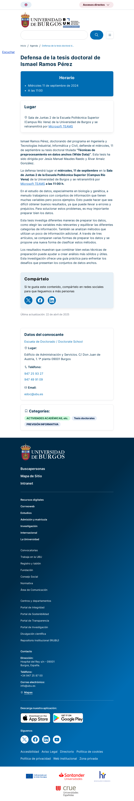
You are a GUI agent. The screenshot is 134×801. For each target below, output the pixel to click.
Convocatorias (29, 550)
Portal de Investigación (34, 627)
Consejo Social (29, 576)
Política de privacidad (36, 758)
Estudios (26, 512)
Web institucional (65, 758)
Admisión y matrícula (34, 519)
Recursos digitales (32, 499)
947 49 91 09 (33, 379)
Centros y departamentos (36, 600)
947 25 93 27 (33, 373)
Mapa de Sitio (31, 476)
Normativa (27, 583)
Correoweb (28, 506)
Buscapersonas (33, 469)
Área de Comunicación (34, 589)
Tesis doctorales (84, 418)
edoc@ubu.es (33, 394)
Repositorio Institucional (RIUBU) (40, 640)
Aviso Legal (49, 751)
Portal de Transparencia (35, 620)
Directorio (67, 751)
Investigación (29, 526)
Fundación (27, 570)
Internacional (29, 532)
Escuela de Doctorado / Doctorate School (53, 341)
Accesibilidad (30, 751)
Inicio (23, 45)
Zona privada (88, 758)
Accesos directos (94, 4)
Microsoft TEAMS (61, 126)
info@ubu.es (28, 685)
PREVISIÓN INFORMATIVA (42, 424)
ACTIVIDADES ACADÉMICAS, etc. (47, 418)
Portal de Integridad (32, 607)
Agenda (34, 45)
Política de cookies (90, 751)
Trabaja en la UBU (31, 556)
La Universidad (30, 539)
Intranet (27, 483)
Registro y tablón (31, 563)
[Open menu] (109, 35)
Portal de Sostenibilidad (35, 613)
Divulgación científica (33, 633)
